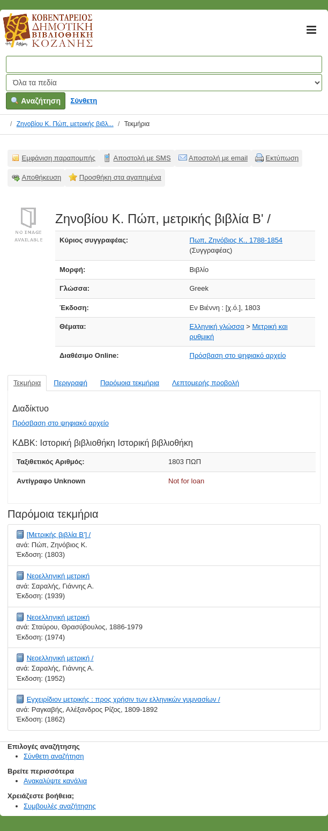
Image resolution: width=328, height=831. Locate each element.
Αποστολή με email (218, 158)
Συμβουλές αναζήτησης (60, 806)
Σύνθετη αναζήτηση (54, 756)
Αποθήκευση (42, 177)
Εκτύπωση (282, 158)
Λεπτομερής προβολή (205, 383)
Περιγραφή (70, 383)
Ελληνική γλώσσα (217, 326)
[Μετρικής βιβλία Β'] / (59, 535)
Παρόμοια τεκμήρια (129, 383)
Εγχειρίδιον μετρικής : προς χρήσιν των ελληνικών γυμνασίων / (123, 699)
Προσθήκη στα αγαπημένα (120, 177)
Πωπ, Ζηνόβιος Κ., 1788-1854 (236, 240)
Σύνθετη (84, 101)
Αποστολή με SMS (142, 158)
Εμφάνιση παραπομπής (59, 158)
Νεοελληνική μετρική (58, 576)
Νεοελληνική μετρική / (60, 658)
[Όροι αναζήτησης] (164, 64)
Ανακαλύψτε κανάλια (55, 781)
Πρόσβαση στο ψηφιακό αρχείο (238, 355)
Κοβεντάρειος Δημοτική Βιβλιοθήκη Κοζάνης (38, 36)
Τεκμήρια (27, 383)
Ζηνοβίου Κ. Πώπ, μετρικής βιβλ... (65, 124)
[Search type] (164, 82)
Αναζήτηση (36, 101)
